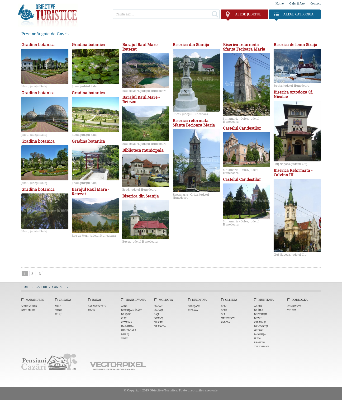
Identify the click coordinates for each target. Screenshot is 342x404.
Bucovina (199, 300)
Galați (158, 310)
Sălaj (58, 314)
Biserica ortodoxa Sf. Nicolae (293, 94)
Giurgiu (259, 330)
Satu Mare (28, 310)
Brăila (258, 310)
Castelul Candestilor (242, 128)
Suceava (193, 310)
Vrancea (160, 326)
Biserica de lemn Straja (295, 44)
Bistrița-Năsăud (131, 310)
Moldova (166, 300)
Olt (223, 314)
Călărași (260, 322)
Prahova (260, 342)
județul (243, 15)
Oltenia (231, 300)
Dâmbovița (261, 326)
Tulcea (291, 310)
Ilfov (257, 338)
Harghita (127, 326)
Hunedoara (128, 330)
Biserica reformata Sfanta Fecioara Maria (194, 122)
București (260, 314)
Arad (58, 306)
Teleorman (261, 346)
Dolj (224, 306)
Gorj (224, 310)
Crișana (65, 300)
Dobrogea (300, 300)
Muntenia (266, 300)
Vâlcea (225, 322)
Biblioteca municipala (143, 150)
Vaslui (158, 322)
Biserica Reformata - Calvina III (293, 172)
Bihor (58, 310)
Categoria (294, 15)
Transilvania (135, 300)
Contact (315, 3)
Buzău (258, 318)
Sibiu (124, 338)
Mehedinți (228, 318)
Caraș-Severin (97, 306)
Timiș (91, 310)
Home (280, 3)
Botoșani (194, 306)
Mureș (125, 334)
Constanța (294, 306)
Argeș (258, 306)
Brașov (126, 314)
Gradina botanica (38, 44)
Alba (124, 306)
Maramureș (35, 300)
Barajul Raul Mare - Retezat (90, 191)
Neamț (158, 318)
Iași (156, 314)
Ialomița (260, 334)
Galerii (41, 287)
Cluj (124, 318)
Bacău (158, 306)
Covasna (126, 322)
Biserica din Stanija (140, 196)
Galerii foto (297, 3)
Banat (96, 300)
